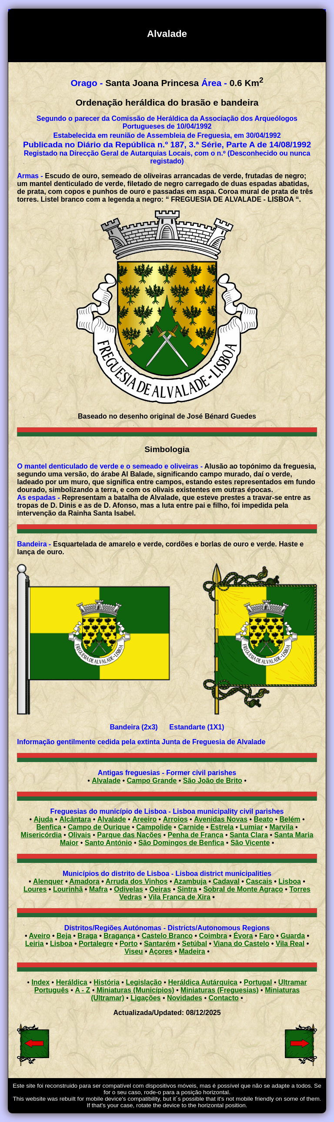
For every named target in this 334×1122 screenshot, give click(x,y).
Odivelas (128, 889)
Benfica (48, 827)
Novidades (184, 998)
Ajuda (43, 819)
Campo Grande (152, 780)
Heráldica (71, 982)
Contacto (223, 998)
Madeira (192, 951)
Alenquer (48, 881)
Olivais (79, 835)
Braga (87, 935)
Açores (161, 951)
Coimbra (213, 935)
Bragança (119, 935)
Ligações (145, 998)
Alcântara (75, 819)
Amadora (84, 881)
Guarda (293, 935)
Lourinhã (68, 889)
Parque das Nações (129, 835)
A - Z (82, 990)
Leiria (34, 943)
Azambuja (190, 881)
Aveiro (39, 935)
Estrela (222, 827)
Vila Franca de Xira (179, 897)
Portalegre (96, 943)
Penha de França (195, 835)
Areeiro (144, 819)
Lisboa (289, 881)
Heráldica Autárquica (202, 982)
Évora (243, 935)
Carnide (191, 827)
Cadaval (226, 881)
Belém (290, 819)
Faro (266, 935)
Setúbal (194, 943)
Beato (263, 819)
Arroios (175, 819)
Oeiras (160, 889)
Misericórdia (41, 835)
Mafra (98, 889)
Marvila (281, 827)
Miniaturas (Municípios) (135, 990)
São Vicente (250, 842)
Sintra (187, 889)
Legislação (144, 982)
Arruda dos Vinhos (137, 881)
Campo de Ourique (99, 827)
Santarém (160, 943)
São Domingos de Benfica (181, 842)
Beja (64, 935)
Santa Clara (249, 835)
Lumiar (251, 827)
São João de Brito (212, 780)
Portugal (258, 982)
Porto (129, 943)
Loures (35, 889)
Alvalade (106, 780)
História (107, 982)
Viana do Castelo (242, 943)
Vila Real (290, 943)
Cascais (259, 881)
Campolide (154, 827)
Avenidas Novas (220, 819)
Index (40, 982)
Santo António (108, 842)
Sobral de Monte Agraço (243, 889)
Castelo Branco (167, 935)
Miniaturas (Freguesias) (219, 990)
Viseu (133, 951)
